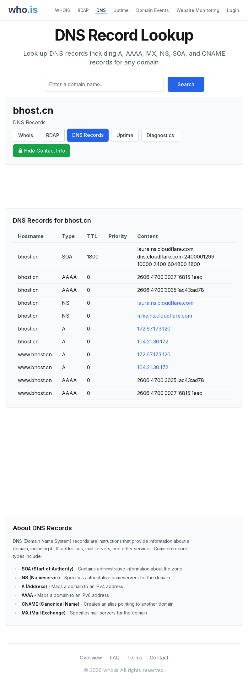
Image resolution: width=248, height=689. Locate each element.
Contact (159, 657)
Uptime (121, 10)
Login (233, 10)
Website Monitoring (197, 10)
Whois (25, 135)
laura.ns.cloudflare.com (165, 303)
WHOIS (62, 10)
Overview (91, 657)
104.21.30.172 (152, 341)
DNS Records (88, 135)
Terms (134, 657)
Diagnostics (160, 135)
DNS (101, 10)
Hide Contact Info (41, 150)
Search (186, 84)
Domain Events (152, 10)
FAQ (115, 657)
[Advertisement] (124, 186)
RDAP (83, 10)
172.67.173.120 (153, 328)
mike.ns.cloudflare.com (164, 316)
